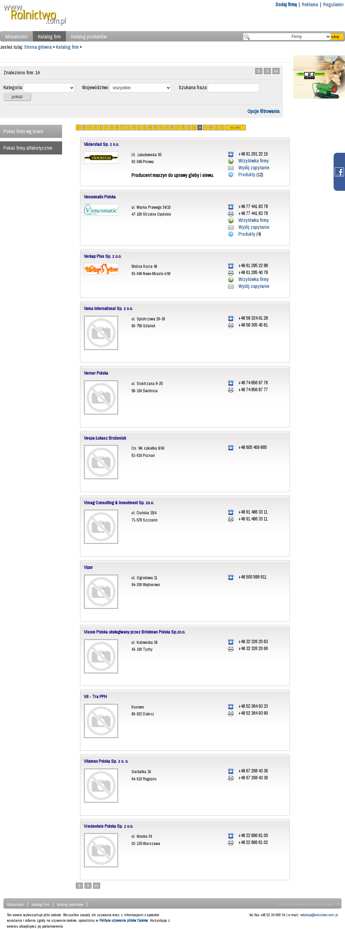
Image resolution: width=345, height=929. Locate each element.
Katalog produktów (89, 37)
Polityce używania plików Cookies (123, 920)
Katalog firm (49, 37)
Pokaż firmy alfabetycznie (27, 148)
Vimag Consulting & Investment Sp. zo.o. (119, 503)
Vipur (88, 567)
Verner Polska (96, 373)
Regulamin (333, 4)
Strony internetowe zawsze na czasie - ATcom (311, 904)
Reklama (310, 4)
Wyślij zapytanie (253, 168)
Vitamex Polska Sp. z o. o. (106, 761)
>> (276, 71)
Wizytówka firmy (253, 161)
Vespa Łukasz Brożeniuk (105, 438)
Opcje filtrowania (263, 111)
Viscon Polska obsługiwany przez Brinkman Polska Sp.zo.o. (134, 632)
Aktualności (16, 37)
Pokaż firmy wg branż (23, 131)
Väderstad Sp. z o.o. (101, 144)
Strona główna (38, 47)
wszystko (235, 127)
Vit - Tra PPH (95, 697)
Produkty (246, 174)
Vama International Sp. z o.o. (108, 308)
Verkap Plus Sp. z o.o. (102, 256)
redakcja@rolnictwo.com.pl (319, 914)
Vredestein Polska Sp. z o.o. (108, 826)
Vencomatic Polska (100, 197)
